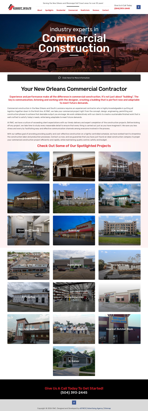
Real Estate (85, 10)
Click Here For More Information (74, 78)
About (39, 10)
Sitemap (107, 408)
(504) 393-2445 (122, 8)
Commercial (72, 10)
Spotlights (49, 10)
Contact (105, 10)
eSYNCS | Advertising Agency (91, 408)
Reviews (96, 10)
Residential (61, 10)
